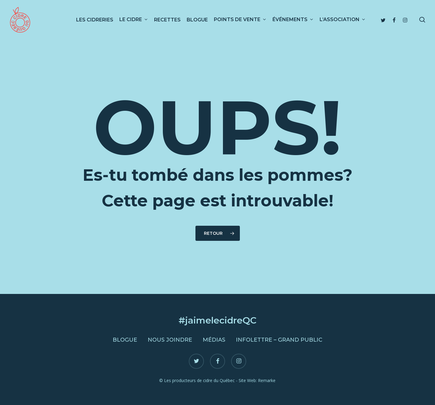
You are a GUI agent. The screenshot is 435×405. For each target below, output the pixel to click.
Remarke (267, 380)
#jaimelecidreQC (217, 320)
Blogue (125, 339)
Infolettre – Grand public (279, 339)
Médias (214, 339)
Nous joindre (170, 339)
